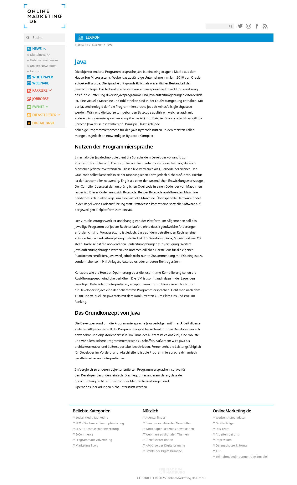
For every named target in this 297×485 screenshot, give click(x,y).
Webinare (40, 83)
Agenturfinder (155, 417)
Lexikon (35, 71)
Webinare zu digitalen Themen (167, 434)
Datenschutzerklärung (231, 445)
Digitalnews (38, 55)
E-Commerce (84, 434)
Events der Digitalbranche (163, 451)
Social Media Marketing (92, 417)
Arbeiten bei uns (227, 434)
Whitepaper (42, 77)
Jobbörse (40, 99)
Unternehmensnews (44, 60)
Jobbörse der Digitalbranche (165, 445)
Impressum (224, 440)
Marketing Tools (87, 445)
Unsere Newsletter (43, 66)
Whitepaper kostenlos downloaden (169, 429)
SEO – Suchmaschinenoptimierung (100, 423)
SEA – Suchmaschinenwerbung (97, 429)
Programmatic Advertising (94, 440)
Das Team (222, 429)
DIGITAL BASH (43, 123)
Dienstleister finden (159, 440)
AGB (218, 451)
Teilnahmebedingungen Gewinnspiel (242, 457)
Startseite (81, 45)
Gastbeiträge (225, 423)
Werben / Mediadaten (231, 417)
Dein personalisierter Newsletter (168, 423)
